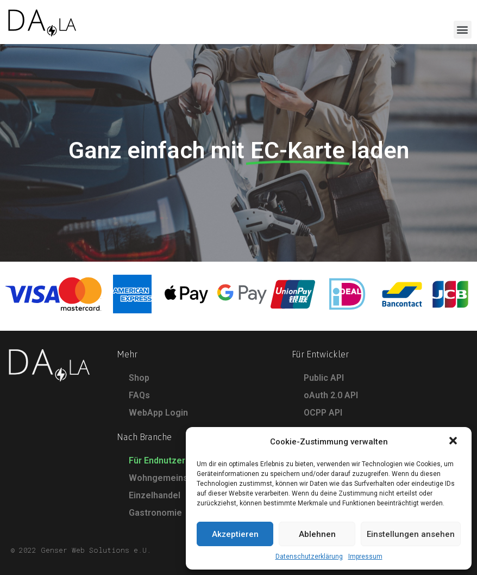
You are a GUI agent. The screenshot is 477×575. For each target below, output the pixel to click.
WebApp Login (158, 412)
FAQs (139, 395)
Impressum (365, 556)
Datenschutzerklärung (309, 556)
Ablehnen (317, 534)
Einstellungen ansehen (411, 534)
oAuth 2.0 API (331, 395)
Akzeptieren (235, 534)
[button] (454, 441)
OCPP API (323, 412)
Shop (139, 378)
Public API (324, 378)
